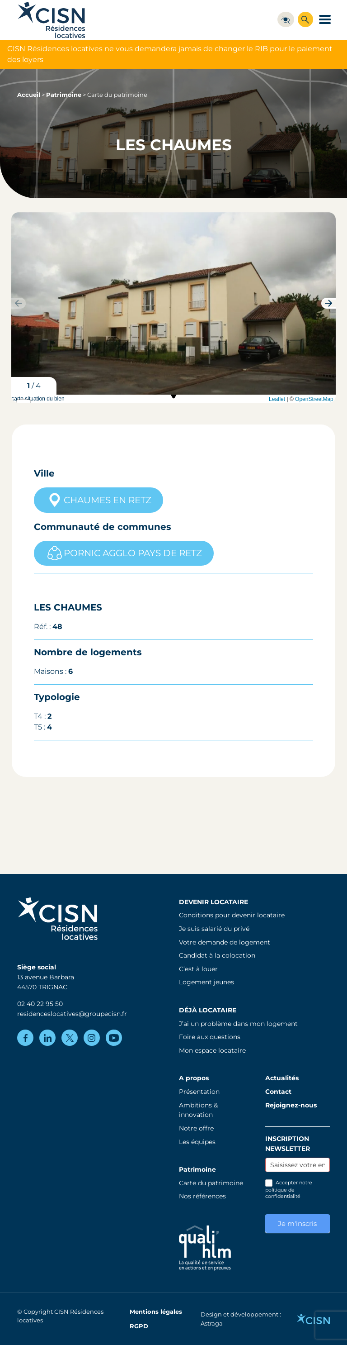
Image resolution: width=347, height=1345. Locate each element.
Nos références (202, 1196)
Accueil (28, 94)
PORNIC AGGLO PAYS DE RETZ (124, 553)
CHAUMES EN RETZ (98, 500)
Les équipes (197, 1142)
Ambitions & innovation (198, 1110)
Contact (278, 1091)
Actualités (282, 1078)
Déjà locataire (207, 1010)
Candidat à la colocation (217, 955)
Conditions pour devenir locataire (232, 915)
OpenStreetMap (314, 399)
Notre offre (196, 1128)
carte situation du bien (172, 399)
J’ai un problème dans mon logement (238, 1024)
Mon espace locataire (212, 1050)
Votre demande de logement (224, 942)
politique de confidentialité (282, 1193)
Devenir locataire (213, 902)
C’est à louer (198, 969)
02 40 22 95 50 (40, 1004)
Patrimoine (63, 94)
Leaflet (277, 399)
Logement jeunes (206, 982)
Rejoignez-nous (291, 1105)
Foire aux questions (209, 1037)
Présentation (199, 1091)
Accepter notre (288, 1189)
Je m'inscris (297, 1223)
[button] (328, 303)
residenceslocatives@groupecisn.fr (72, 1014)
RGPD (139, 1326)
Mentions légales (156, 1311)
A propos (194, 1078)
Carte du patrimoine (211, 1183)
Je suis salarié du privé (214, 929)
